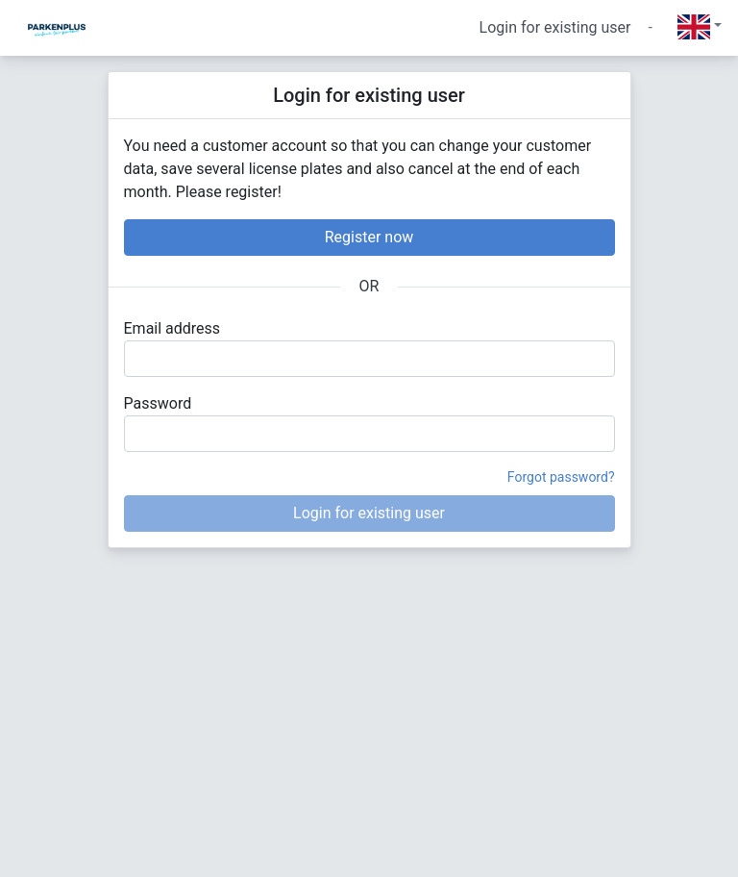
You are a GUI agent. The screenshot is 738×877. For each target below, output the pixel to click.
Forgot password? (561, 477)
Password (158, 403)
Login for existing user (555, 27)
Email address (172, 328)
